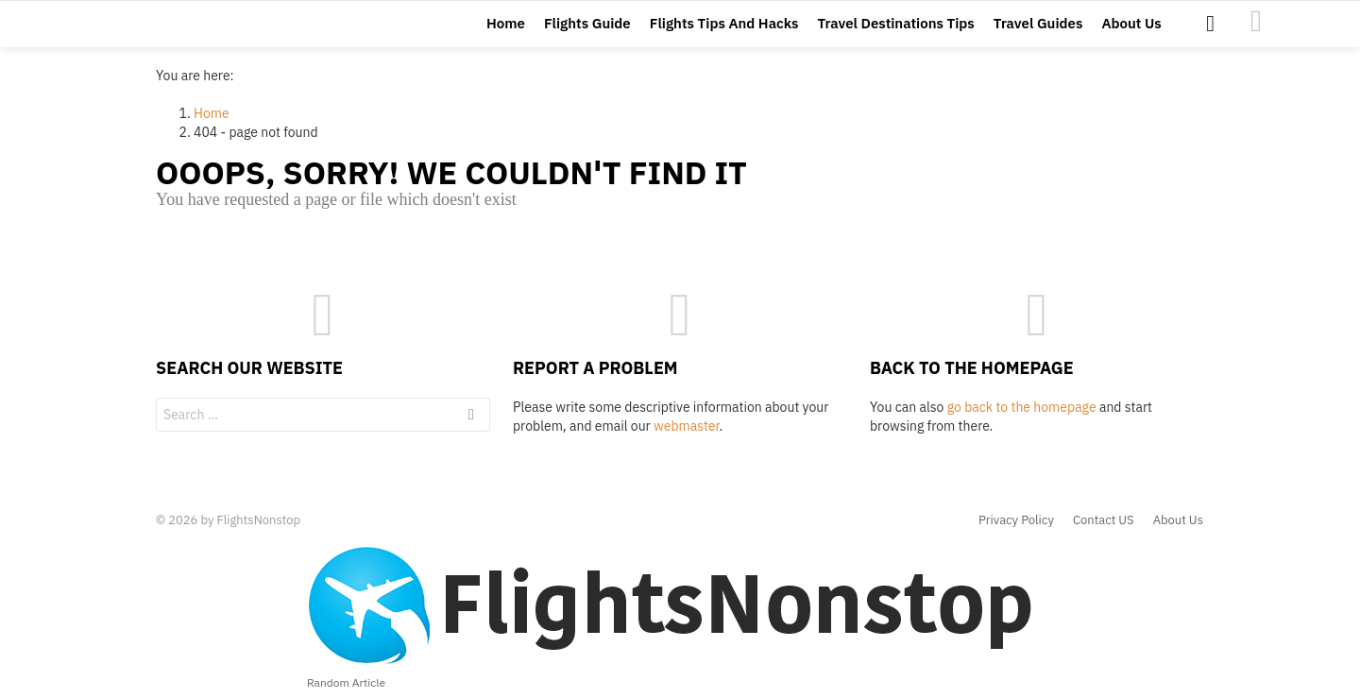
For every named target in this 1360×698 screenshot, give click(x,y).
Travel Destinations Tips (896, 31)
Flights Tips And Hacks (724, 31)
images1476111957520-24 (1256, 28)
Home (505, 31)
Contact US (1103, 520)
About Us (1131, 31)
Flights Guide (587, 31)
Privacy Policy (1016, 520)
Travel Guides (1038, 31)
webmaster (686, 440)
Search (471, 431)
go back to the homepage (1021, 421)
